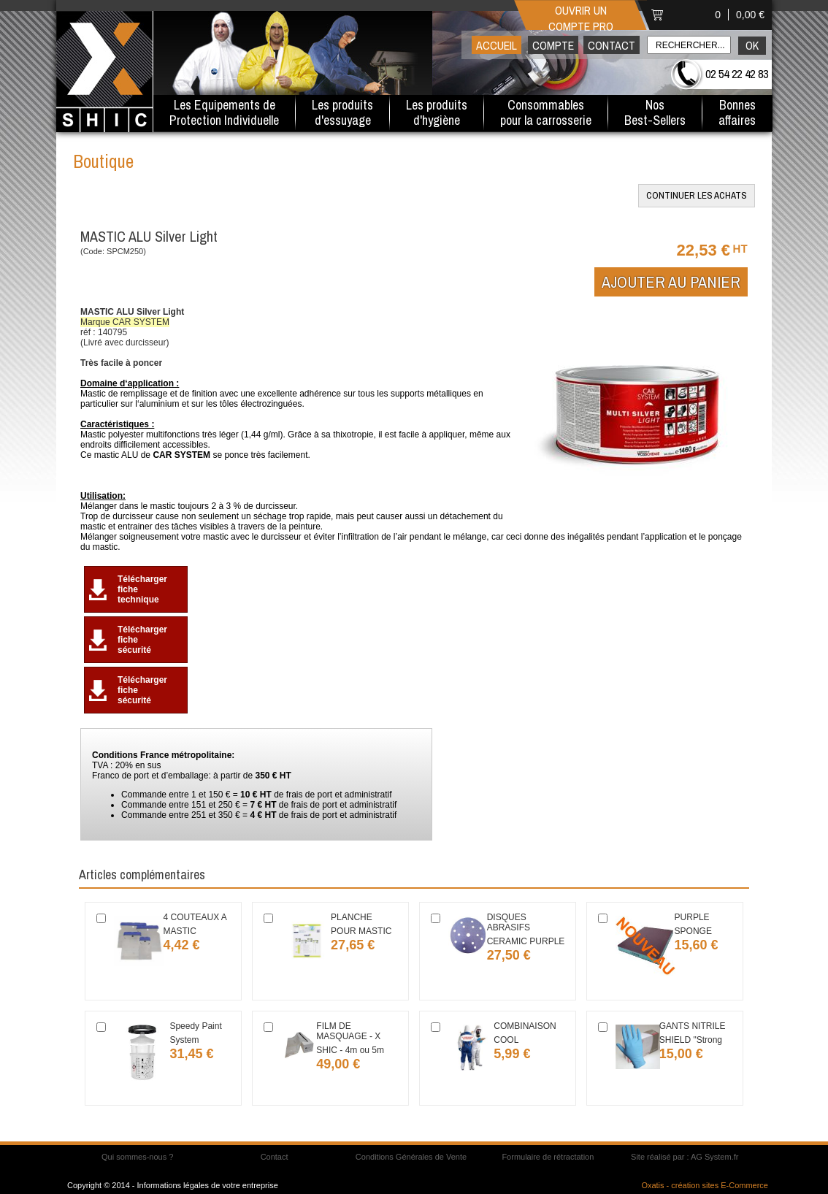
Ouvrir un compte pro (580, 17)
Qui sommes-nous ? (137, 1156)
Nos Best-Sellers (655, 112)
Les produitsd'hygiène (436, 112)
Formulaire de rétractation (548, 1156)
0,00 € (750, 14)
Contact (611, 45)
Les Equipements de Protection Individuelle (224, 112)
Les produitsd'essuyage (342, 112)
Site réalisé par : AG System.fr (684, 1156)
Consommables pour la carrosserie (545, 112)
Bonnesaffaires (737, 112)
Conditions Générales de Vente (411, 1156)
